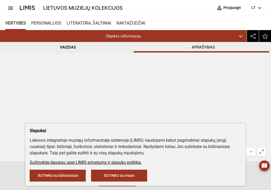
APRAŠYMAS (203, 47)
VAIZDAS (68, 47)
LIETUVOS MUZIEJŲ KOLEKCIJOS (83, 8)
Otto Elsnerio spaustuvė (146, 100)
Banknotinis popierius (144, 122)
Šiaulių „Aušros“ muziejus (151, 76)
